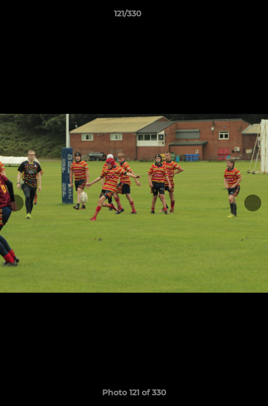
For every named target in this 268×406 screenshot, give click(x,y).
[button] (227, 16)
